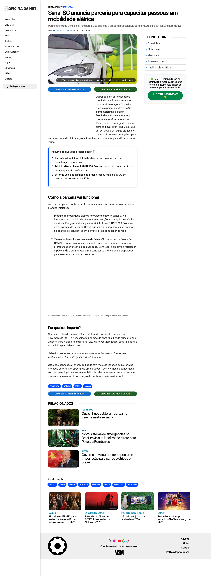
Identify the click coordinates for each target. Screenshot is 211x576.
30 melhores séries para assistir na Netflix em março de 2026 (174, 519)
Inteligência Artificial (160, 67)
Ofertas (8, 78)
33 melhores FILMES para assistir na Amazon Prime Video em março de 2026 (62, 519)
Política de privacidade (177, 552)
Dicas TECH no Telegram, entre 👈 (69, 89)
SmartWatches (12, 46)
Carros (88, 386)
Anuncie (185, 538)
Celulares (9, 24)
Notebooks (10, 30)
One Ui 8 (52, 484)
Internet (8, 57)
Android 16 (132, 484)
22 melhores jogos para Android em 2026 (133, 518)
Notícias (67, 386)
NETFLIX (161, 513)
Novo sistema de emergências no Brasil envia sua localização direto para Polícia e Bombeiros (109, 437)
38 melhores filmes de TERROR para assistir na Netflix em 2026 (97, 519)
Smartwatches (156, 61)
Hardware (153, 55)
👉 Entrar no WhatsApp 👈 (165, 95)
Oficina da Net (54, 7)
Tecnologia (67, 7)
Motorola (84, 484)
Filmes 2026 (118, 484)
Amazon (52, 513)
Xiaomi (107, 484)
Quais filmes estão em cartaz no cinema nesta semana (104, 415)
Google (72, 484)
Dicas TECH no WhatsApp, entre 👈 (115, 89)
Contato (185, 547)
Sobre (186, 543)
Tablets (8, 41)
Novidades (10, 19)
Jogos (8, 62)
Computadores (12, 51)
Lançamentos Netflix (94, 513)
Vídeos (8, 73)
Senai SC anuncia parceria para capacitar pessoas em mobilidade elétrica (112, 16)
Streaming (10, 68)
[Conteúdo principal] (105, 279)
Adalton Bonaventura (62, 30)
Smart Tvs (154, 43)
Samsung (96, 484)
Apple (62, 484)
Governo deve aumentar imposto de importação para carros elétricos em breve (107, 458)
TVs (7, 35)
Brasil (77, 386)
